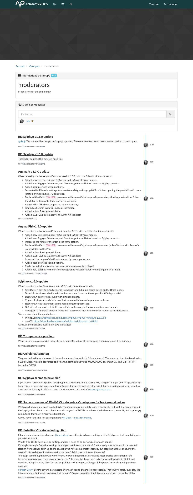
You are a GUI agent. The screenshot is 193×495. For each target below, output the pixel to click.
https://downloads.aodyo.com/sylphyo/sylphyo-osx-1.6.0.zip (65, 321)
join (28, 120)
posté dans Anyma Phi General (32, 274)
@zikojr (22, 141)
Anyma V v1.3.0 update (33, 171)
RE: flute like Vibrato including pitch (42, 430)
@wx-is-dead (61, 434)
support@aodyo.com (99, 389)
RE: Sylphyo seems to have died (39, 378)
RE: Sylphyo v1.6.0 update (35, 136)
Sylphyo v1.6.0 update (33, 281)
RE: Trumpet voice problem (36, 336)
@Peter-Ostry (25, 469)
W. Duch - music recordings (76, 417)
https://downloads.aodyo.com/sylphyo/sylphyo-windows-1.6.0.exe (71, 317)
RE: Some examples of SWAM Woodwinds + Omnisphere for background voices (71, 402)
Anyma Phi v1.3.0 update (35, 226)
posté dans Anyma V (27, 219)
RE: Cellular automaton (33, 353)
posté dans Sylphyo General (31, 146)
